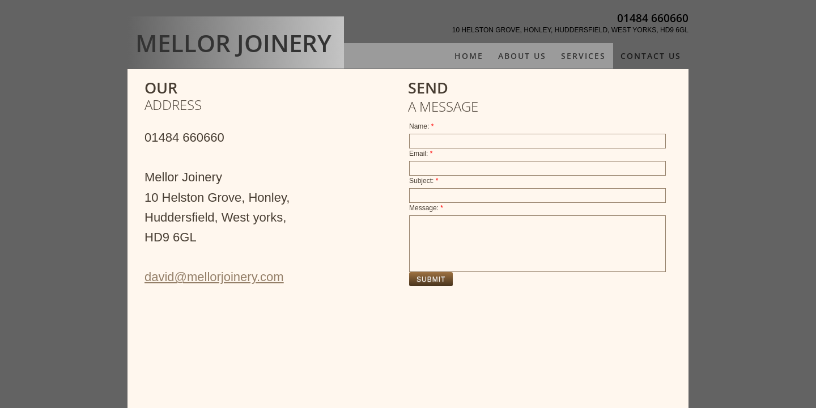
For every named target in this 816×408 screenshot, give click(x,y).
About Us (522, 55)
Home (468, 55)
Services (583, 55)
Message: (426, 208)
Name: (421, 126)
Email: (420, 154)
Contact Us (650, 55)
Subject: (423, 181)
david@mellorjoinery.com (214, 277)
